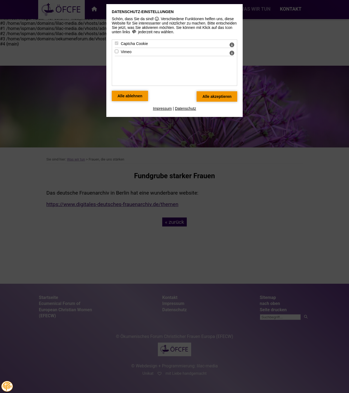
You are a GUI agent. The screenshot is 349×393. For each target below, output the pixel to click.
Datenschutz (185, 108)
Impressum (162, 108)
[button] (7, 386)
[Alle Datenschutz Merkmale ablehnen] (130, 96)
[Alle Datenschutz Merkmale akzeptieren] (217, 96)
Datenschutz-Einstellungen (143, 12)
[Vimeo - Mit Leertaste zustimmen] (116, 51)
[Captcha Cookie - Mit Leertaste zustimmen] (116, 43)
